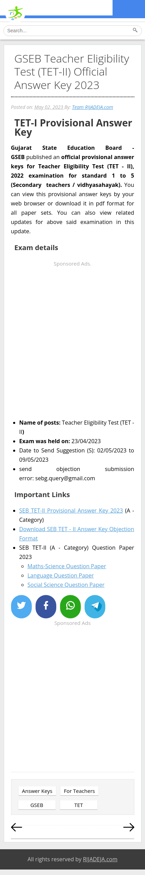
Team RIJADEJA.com (92, 107)
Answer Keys (37, 790)
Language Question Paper (61, 575)
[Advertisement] (72, 340)
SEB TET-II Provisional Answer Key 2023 (71, 510)
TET (78, 804)
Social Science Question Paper (66, 584)
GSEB (36, 804)
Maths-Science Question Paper (67, 566)
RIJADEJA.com (100, 859)
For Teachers (79, 790)
